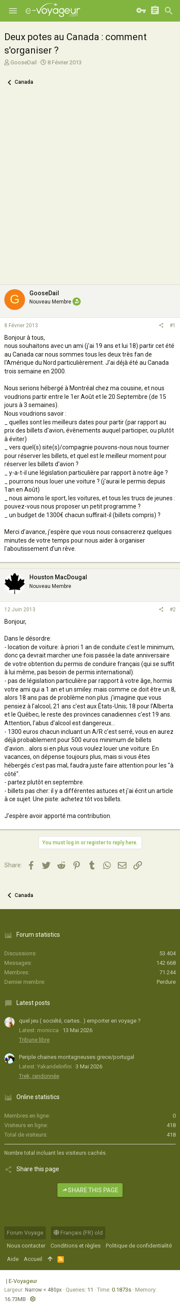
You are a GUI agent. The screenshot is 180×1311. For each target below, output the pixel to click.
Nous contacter (26, 1245)
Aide (13, 1259)
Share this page (90, 1190)
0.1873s (121, 1289)
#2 (173, 610)
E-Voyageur (23, 1281)
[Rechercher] (169, 11)
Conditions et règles (76, 1245)
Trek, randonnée (39, 1076)
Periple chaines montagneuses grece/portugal (76, 1057)
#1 (173, 325)
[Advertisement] (90, 191)
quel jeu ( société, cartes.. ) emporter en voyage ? (80, 1020)
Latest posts (33, 1002)
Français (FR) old (78, 1232)
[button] (13, 11)
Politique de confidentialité (139, 1245)
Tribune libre (34, 1039)
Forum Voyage (25, 1232)
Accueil (33, 1259)
